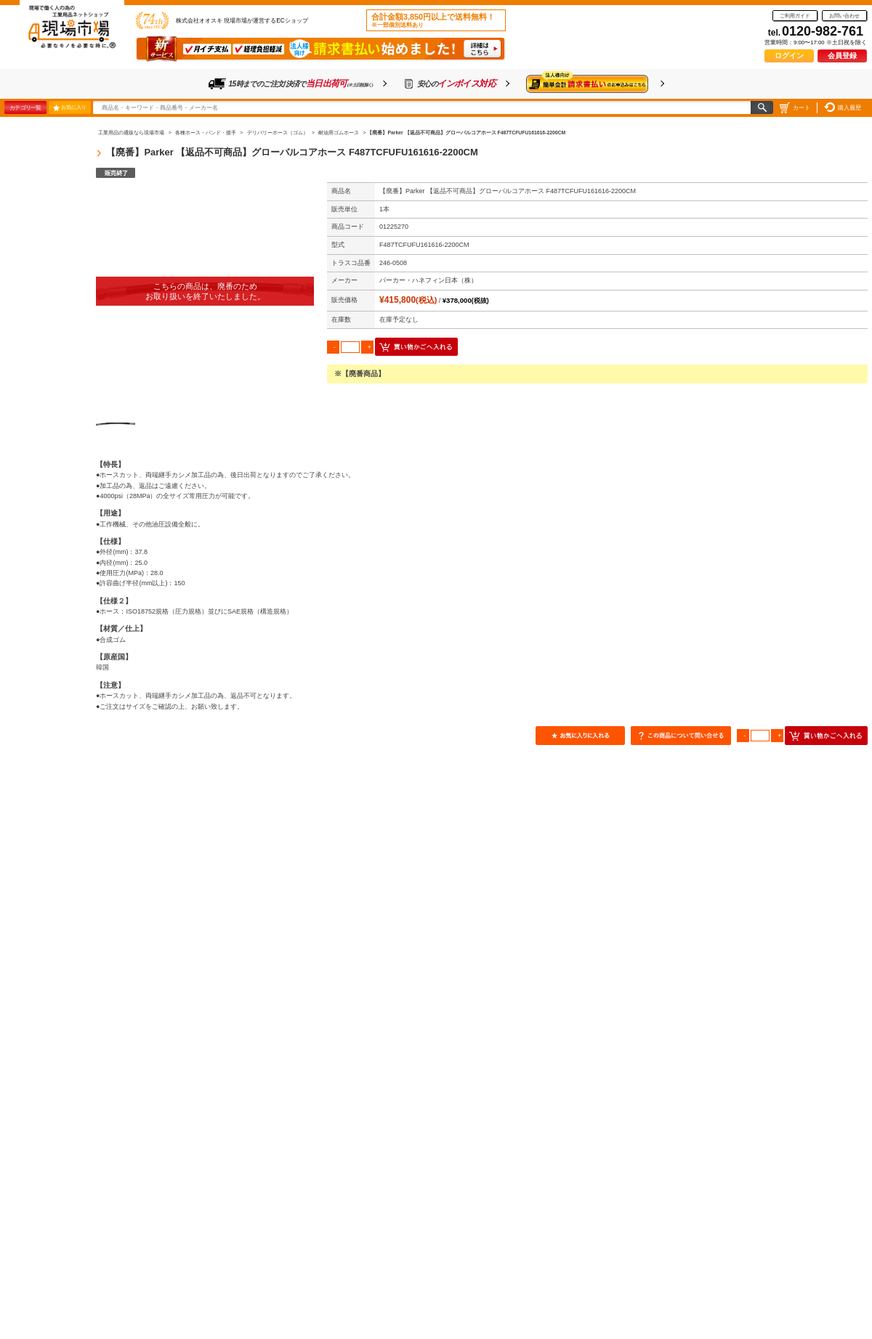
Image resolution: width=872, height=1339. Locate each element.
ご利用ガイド (795, 15)
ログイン (789, 56)
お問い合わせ (844, 15)
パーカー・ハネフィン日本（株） (428, 280)
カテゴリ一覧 (25, 107)
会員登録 (842, 56)
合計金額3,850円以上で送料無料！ (433, 20)
